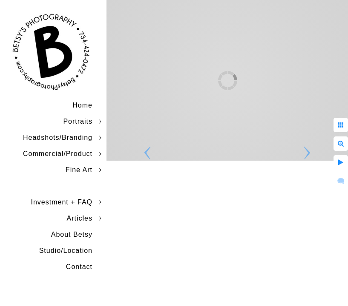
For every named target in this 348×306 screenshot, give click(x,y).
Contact (79, 266)
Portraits (77, 121)
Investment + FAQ (62, 202)
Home (82, 105)
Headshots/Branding (57, 137)
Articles (79, 218)
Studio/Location (65, 250)
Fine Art (79, 169)
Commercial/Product (57, 153)
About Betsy (71, 234)
